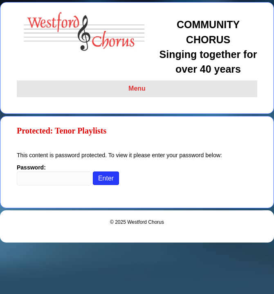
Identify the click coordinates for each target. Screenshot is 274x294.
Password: (54, 174)
